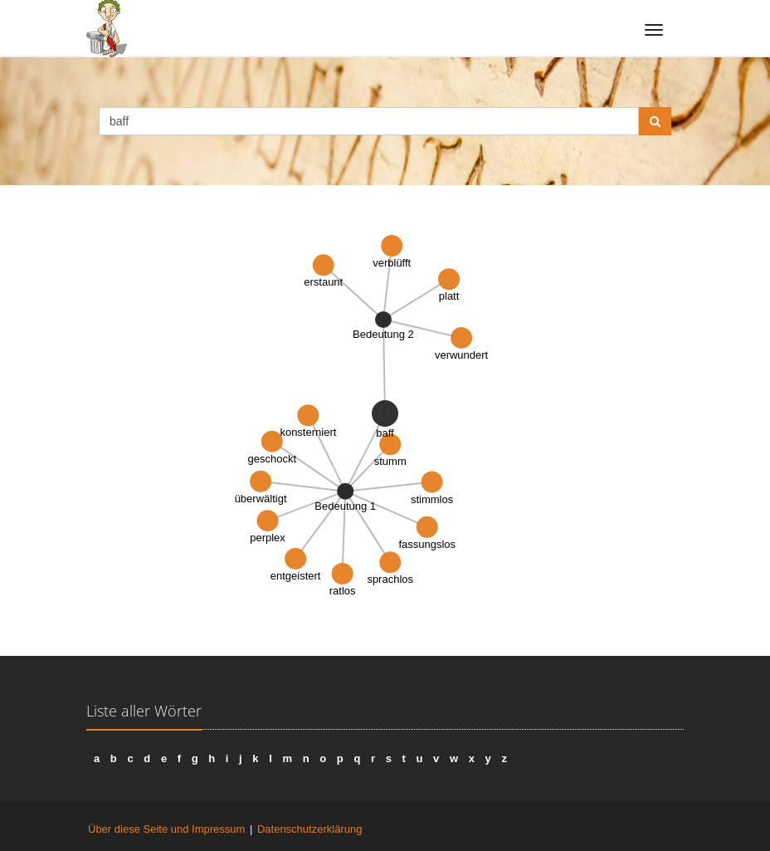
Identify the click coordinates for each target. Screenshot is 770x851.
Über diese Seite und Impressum (166, 829)
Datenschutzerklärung (309, 829)
